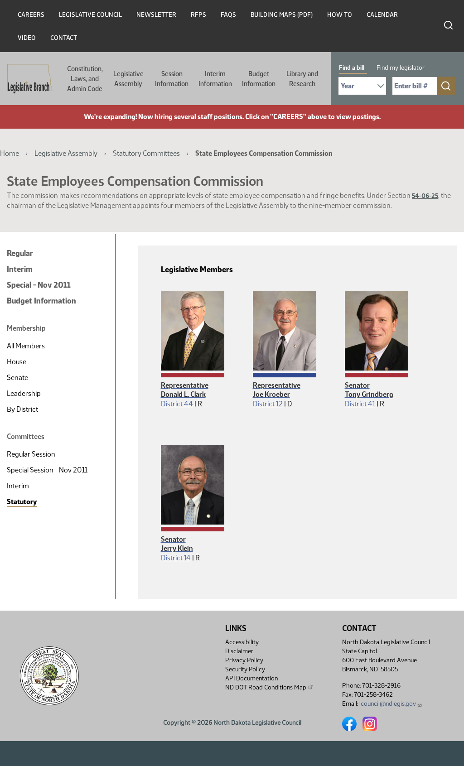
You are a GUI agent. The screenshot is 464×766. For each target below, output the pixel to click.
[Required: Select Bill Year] (362, 86)
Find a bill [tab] (351, 68)
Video (27, 38)
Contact (63, 38)
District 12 (268, 404)
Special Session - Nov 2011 (47, 470)
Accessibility (242, 642)
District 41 (360, 404)
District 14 (176, 558)
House (16, 361)
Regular (20, 253)
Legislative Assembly (128, 79)
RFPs (198, 15)
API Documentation (251, 678)
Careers (31, 15)
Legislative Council (90, 15)
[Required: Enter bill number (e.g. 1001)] (414, 86)
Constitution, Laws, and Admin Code (85, 79)
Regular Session (31, 454)
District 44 (177, 404)
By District (22, 409)
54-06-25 (425, 196)
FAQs (228, 15)
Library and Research (302, 79)
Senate (17, 377)
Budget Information (259, 79)
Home (9, 153)
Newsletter (156, 15)
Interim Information (215, 79)
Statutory (22, 501)
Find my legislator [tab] (401, 68)
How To (339, 15)
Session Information (171, 79)
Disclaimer (239, 651)
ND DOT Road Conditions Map (269, 687)
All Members (26, 346)
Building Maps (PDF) (282, 15)
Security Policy (245, 669)
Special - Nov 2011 (39, 285)
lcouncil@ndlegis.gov (390, 704)
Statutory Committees (146, 153)
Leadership (24, 393)
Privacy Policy (244, 660)
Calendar (382, 15)
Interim (20, 269)
